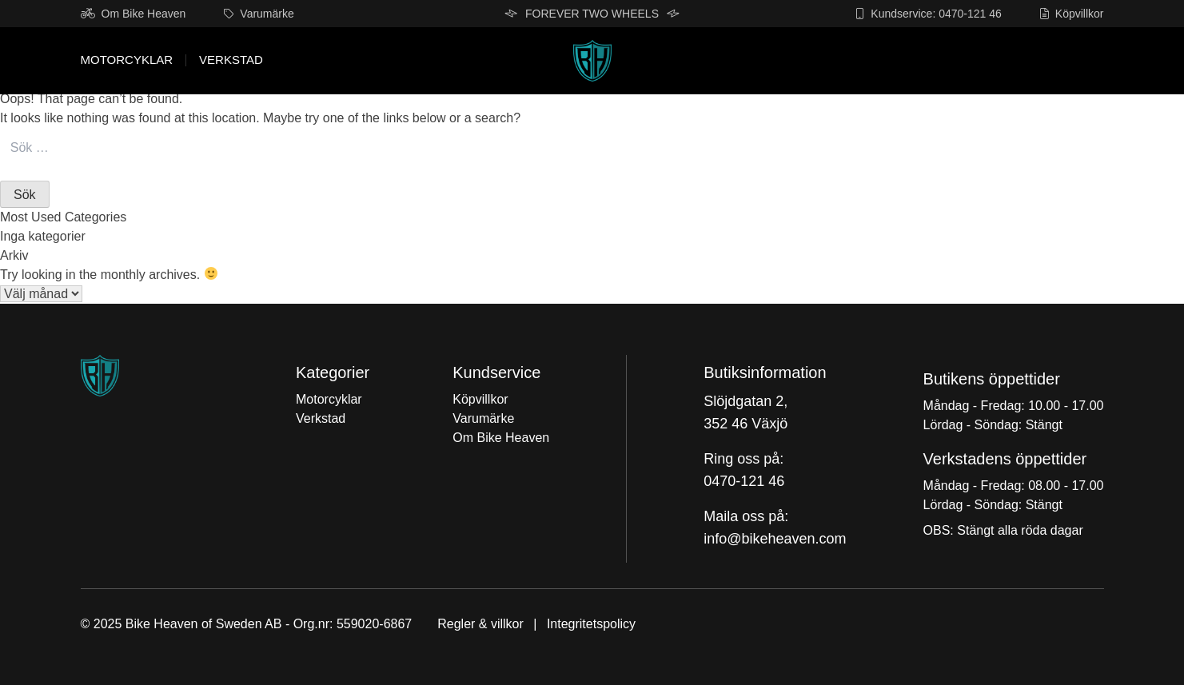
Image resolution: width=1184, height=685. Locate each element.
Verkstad (231, 60)
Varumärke (258, 13)
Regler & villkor (480, 624)
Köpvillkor (1072, 13)
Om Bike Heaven (133, 13)
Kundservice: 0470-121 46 (928, 13)
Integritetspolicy (591, 624)
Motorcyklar (127, 60)
